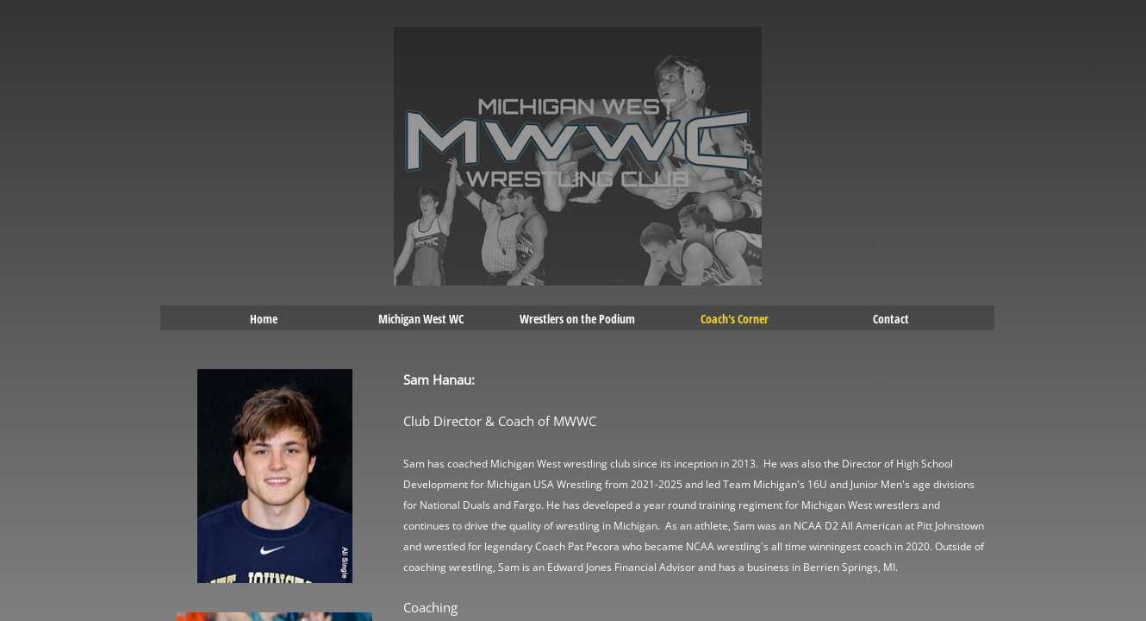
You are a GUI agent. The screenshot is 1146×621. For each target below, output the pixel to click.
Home (263, 318)
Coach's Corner (735, 318)
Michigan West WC (421, 318)
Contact (891, 318)
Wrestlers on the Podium (577, 318)
